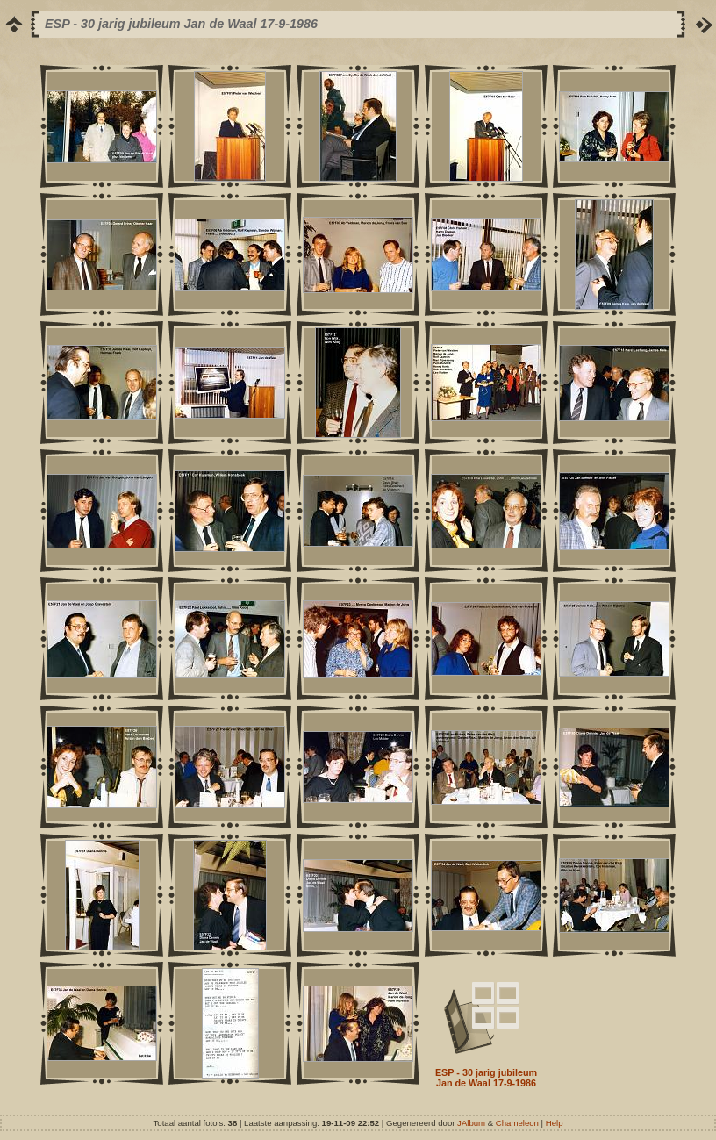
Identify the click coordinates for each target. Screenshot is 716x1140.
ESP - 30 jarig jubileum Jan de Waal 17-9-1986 (486, 1077)
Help (554, 1123)
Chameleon (517, 1123)
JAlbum (471, 1123)
